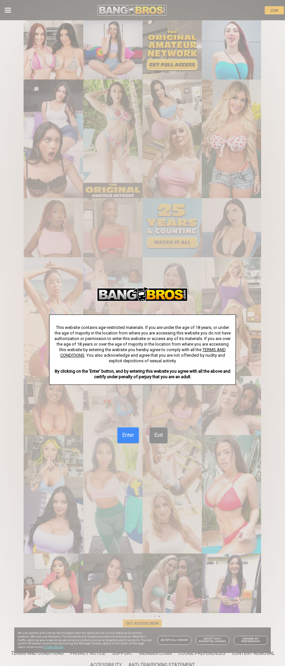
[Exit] (158, 435)
